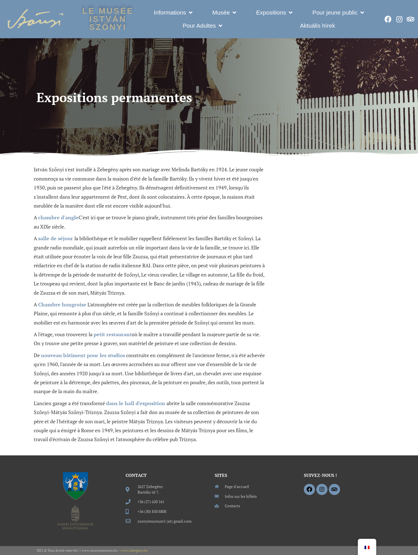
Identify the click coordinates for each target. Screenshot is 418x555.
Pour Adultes (202, 26)
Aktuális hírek (317, 25)
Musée (224, 12)
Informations (173, 12)
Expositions (274, 12)
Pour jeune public (338, 12)
